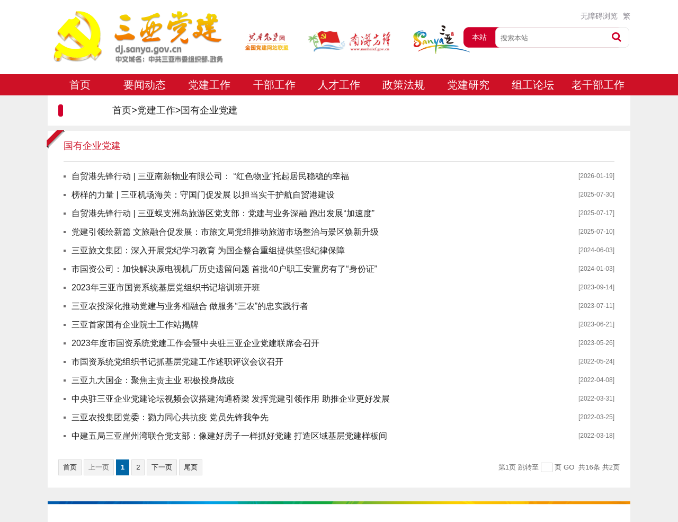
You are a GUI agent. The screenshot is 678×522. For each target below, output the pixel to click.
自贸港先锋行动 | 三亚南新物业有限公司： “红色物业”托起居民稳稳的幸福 (210, 176)
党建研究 (468, 85)
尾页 (191, 467)
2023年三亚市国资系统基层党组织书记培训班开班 (166, 287)
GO (569, 467)
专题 (80, 106)
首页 (80, 85)
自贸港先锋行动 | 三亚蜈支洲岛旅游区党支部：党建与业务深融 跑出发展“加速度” (223, 213)
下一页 (161, 467)
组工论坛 (533, 85)
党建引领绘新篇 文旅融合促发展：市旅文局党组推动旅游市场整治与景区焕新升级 (225, 231)
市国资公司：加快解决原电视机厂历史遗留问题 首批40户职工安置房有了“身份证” (224, 268)
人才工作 (339, 85)
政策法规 (403, 85)
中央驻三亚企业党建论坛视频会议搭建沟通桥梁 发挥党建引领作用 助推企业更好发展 (231, 398)
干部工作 (274, 85)
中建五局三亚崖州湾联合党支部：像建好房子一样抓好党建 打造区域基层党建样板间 (229, 435)
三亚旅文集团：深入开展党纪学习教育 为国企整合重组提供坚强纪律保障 (208, 250)
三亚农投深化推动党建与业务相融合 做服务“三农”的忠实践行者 (190, 306)
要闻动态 (144, 85)
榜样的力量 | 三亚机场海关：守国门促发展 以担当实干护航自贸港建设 (203, 194)
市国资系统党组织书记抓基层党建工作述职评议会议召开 (177, 361)
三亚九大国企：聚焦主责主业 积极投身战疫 (153, 380)
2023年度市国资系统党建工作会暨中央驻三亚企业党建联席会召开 (195, 343)
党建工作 (209, 85)
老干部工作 (598, 85)
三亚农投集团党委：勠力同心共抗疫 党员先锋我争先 (170, 417)
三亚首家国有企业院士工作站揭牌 (135, 324)
